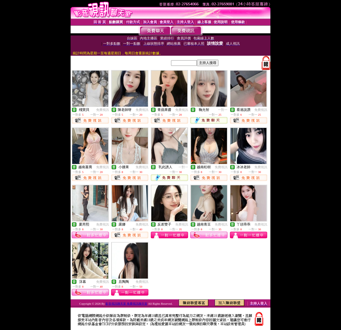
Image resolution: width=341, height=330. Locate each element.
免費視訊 (102, 110)
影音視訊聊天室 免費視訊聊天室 (126, 303)
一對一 (223, 110)
